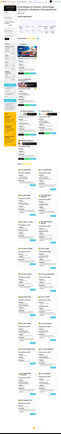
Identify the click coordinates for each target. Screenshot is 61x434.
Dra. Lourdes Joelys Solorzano (26, 80)
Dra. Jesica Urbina (25, 195)
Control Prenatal (7, 77)
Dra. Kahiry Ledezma (26, 274)
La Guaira (6, 57)
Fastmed (24, 44)
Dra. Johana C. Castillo (27, 222)
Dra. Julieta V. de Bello (26, 248)
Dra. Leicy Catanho (26, 323)
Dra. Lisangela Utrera (26, 400)
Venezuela (7, 106)
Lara (6, 67)
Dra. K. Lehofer (45, 248)
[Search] (38, 1)
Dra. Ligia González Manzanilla (26, 374)
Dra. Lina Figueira (45, 373)
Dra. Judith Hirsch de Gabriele (46, 222)
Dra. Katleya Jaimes (26, 297)
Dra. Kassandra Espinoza (47, 274)
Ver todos (12, 53)
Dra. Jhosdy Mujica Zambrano (46, 195)
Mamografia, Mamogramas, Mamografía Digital (10, 94)
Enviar (7, 38)
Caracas (6, 64)
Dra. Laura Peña (45, 297)
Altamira (6, 49)
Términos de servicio (7, 36)
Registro (58, 1)
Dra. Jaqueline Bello (46, 170)
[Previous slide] (19, 26)
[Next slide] (55, 26)
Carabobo (6, 65)
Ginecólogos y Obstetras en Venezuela (9, 4)
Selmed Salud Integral (27, 140)
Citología (6, 74)
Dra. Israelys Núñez (26, 170)
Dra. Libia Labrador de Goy (28, 349)
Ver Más (6, 96)
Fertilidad (7, 90)
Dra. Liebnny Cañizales (47, 349)
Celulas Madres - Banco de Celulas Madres (10, 88)
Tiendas (30, 1)
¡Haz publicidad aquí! (21, 1)
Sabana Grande (7, 51)
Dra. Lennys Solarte (46, 323)
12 (38, 427)
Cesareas (6, 76)
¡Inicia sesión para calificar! (29, 58)
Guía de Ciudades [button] (11, 1)
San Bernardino (7, 48)
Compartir (20, 13)
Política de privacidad (11, 35)
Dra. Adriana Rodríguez (28, 111)
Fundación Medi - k (47, 111)
